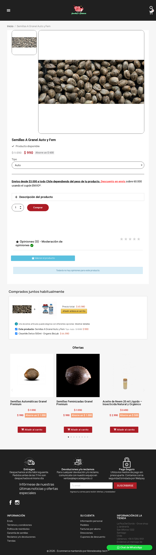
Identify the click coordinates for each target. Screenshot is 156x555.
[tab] (78, 197)
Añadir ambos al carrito (74, 311)
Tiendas (11, 540)
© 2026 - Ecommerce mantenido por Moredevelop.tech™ (78, 551)
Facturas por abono (90, 528)
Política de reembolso (18, 528)
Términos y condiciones (19, 524)
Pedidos (84, 524)
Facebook (10, 502)
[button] (42, 82)
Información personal (91, 521)
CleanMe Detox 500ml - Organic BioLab (39, 333)
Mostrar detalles (82, 324)
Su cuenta (87, 515)
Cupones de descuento (92, 536)
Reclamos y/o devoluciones (21, 536)
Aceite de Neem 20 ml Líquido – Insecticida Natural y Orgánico (122, 403)
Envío (10, 521)
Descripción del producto (36, 197)
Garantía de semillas (17, 532)
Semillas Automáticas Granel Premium (28, 403)
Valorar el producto (43, 258)
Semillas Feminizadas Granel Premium (74, 403)
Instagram (17, 502)
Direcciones (86, 532)
